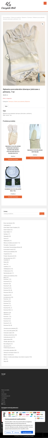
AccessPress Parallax (29, 436)
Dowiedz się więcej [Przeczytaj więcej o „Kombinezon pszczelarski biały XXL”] (13, 197)
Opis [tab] (6, 106)
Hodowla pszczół (5, 396)
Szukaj (5, 211)
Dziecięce (29, 17)
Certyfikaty (4, 398)
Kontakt (3, 402)
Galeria (3, 400)
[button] (42, 24)
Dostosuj (8, 432)
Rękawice (24, 17)
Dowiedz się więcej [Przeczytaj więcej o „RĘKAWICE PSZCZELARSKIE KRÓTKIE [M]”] (35, 158)
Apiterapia (3, 394)
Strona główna (6, 17)
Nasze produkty (5, 390)
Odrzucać (16, 432)
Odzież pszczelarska (16, 17)
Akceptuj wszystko (27, 432)
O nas (2, 392)
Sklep (3, 404)
